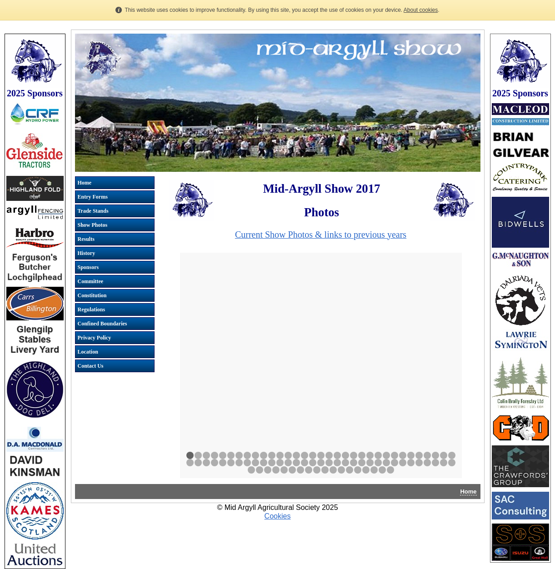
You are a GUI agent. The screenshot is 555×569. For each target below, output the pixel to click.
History (86, 253)
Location (88, 352)
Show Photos (93, 225)
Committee (91, 281)
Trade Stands (93, 211)
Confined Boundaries (102, 323)
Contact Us (91, 366)
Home (85, 183)
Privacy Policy (94, 337)
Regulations (91, 309)
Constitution (92, 295)
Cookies (278, 516)
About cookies (421, 10)
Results (86, 239)
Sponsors (88, 267)
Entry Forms (93, 197)
